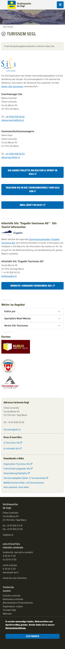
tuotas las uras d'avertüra (15, 578)
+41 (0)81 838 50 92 (15, 116)
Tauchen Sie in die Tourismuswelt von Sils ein (33, 189)
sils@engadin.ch (9, 276)
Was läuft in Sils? (31, 205)
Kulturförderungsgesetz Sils (17, 468)
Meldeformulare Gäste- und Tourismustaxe (24, 482)
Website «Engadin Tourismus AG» (31, 286)
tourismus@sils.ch (12, 429)
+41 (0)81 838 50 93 (15, 154)
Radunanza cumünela (13, 599)
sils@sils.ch (8, 535)
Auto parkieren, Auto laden (16, 487)
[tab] (32, 311)
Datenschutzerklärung (15, 628)
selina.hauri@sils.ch (10, 157)
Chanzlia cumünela (11, 595)
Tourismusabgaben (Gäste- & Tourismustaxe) (25, 478)
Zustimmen (32, 636)
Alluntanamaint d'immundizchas (18, 602)
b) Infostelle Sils (11, 448)
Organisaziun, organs (13, 606)
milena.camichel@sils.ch (12, 120)
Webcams (7, 613)
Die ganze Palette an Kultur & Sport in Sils (32, 172)
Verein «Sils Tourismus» (12, 86)
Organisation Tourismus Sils (17, 464)
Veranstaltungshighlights (15, 473)
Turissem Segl (9, 610)
